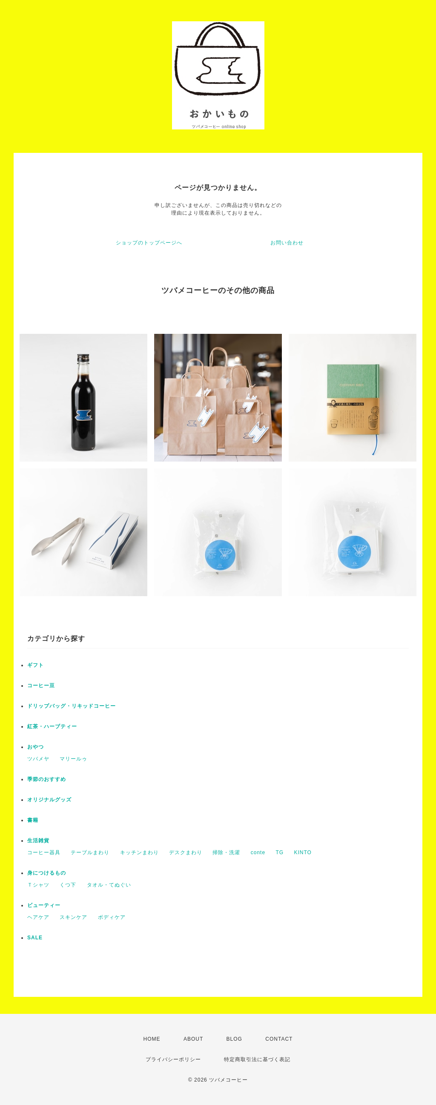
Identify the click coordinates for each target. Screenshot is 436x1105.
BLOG (234, 1039)
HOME (152, 1039)
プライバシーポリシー (173, 1059)
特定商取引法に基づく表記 (257, 1059)
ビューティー (43, 905)
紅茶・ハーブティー (52, 726)
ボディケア (112, 917)
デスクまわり (185, 852)
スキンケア (73, 917)
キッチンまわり (139, 852)
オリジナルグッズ (49, 800)
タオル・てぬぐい (109, 885)
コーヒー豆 (41, 686)
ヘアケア (38, 917)
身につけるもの (46, 873)
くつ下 (68, 885)
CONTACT (279, 1039)
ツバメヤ (38, 759)
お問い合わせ (287, 243)
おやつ (35, 747)
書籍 (32, 820)
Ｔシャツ (38, 885)
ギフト (35, 665)
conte (258, 852)
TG (279, 852)
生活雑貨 (38, 841)
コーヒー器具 (43, 852)
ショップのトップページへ (149, 243)
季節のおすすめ (46, 779)
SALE (35, 938)
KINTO (302, 852)
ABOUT (193, 1039)
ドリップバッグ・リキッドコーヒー (71, 706)
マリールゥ (73, 759)
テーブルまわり (90, 852)
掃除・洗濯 (226, 852)
